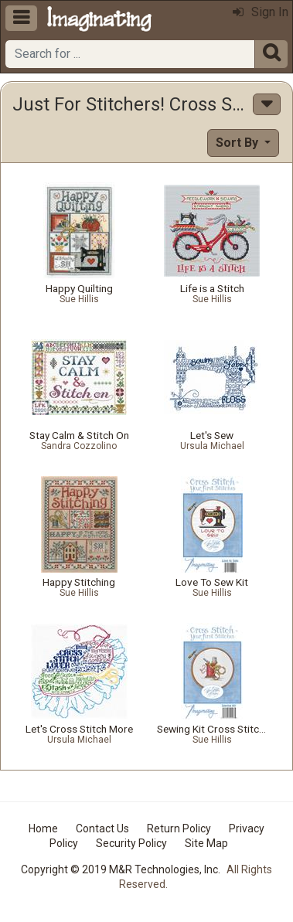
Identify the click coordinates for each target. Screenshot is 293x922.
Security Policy (131, 843)
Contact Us (102, 828)
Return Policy (179, 828)
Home (43, 828)
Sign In (260, 12)
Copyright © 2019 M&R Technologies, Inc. (120, 869)
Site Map (206, 843)
